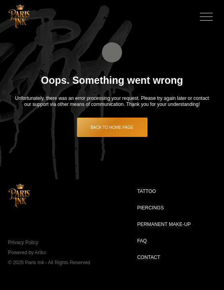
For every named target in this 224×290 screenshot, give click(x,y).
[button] (206, 16)
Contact (148, 257)
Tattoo (146, 191)
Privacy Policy (23, 242)
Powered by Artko (27, 252)
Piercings (150, 208)
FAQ (142, 241)
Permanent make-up (164, 224)
